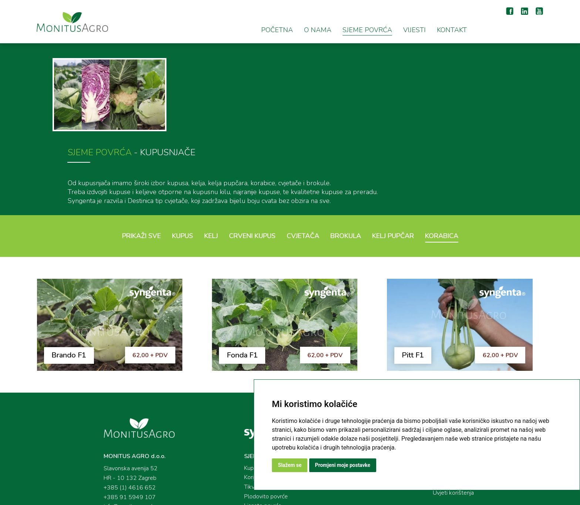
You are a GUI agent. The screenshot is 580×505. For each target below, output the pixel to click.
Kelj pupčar (393, 169)
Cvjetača (303, 169)
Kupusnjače (245, 404)
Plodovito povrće (253, 433)
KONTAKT (452, 30)
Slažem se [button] (290, 465)
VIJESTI (414, 30)
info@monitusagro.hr (117, 443)
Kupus (182, 169)
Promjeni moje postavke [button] (343, 465)
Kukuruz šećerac (251, 452)
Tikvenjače (244, 424)
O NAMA (317, 30)
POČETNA (277, 30)
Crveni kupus (252, 169)
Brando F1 (71, 290)
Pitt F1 (420, 290)
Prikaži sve (141, 169)
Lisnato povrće (250, 443)
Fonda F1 (246, 290)
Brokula (345, 169)
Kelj (211, 169)
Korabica (441, 169)
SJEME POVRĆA (367, 30)
